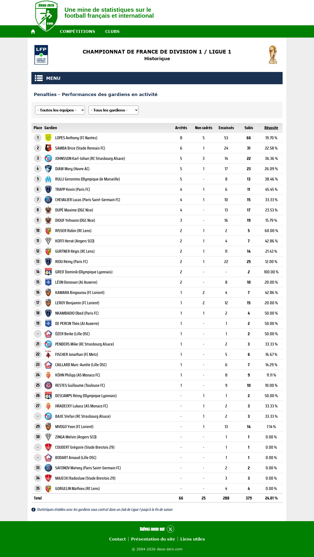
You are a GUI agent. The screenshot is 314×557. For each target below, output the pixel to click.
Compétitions (77, 31)
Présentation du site (153, 539)
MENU (38, 78)
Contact (117, 539)
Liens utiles (192, 539)
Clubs (112, 31)
